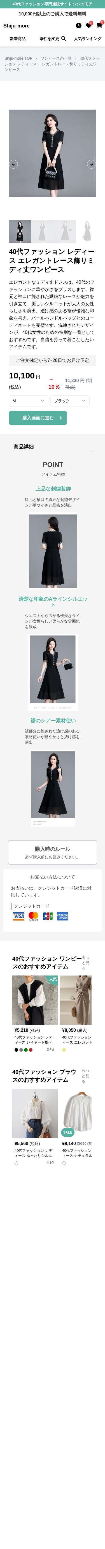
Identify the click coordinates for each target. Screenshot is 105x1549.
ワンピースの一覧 (56, 58)
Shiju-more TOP (18, 58)
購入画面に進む (43, 418)
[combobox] (28, 400)
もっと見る (86, 962)
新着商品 (17, 38)
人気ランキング (87, 38)
